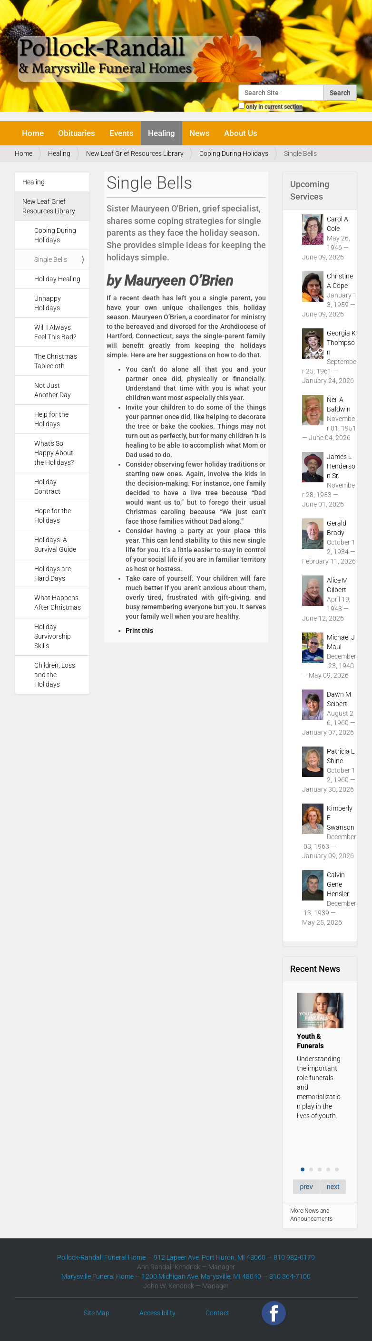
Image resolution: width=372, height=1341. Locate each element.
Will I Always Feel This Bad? (55, 332)
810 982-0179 (294, 1257)
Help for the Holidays (51, 419)
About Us (240, 133)
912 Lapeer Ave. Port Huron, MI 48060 (209, 1257)
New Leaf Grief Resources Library (135, 153)
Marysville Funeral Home (97, 1276)
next (333, 1186)
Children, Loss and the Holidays (54, 674)
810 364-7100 (290, 1276)
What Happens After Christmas (57, 602)
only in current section (274, 107)
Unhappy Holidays (47, 303)
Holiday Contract (47, 486)
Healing (161, 133)
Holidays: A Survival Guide (55, 544)
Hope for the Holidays (52, 515)
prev (306, 1186)
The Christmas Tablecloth (55, 361)
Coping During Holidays (233, 153)
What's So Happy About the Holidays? (54, 453)
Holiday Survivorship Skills (52, 636)
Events (121, 133)
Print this (139, 630)
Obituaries (76, 133)
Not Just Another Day (52, 390)
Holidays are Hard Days (52, 573)
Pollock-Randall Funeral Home (101, 1257)
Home (33, 133)
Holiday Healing (57, 279)
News (199, 133)
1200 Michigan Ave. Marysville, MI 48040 (201, 1276)
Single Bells (50, 259)
